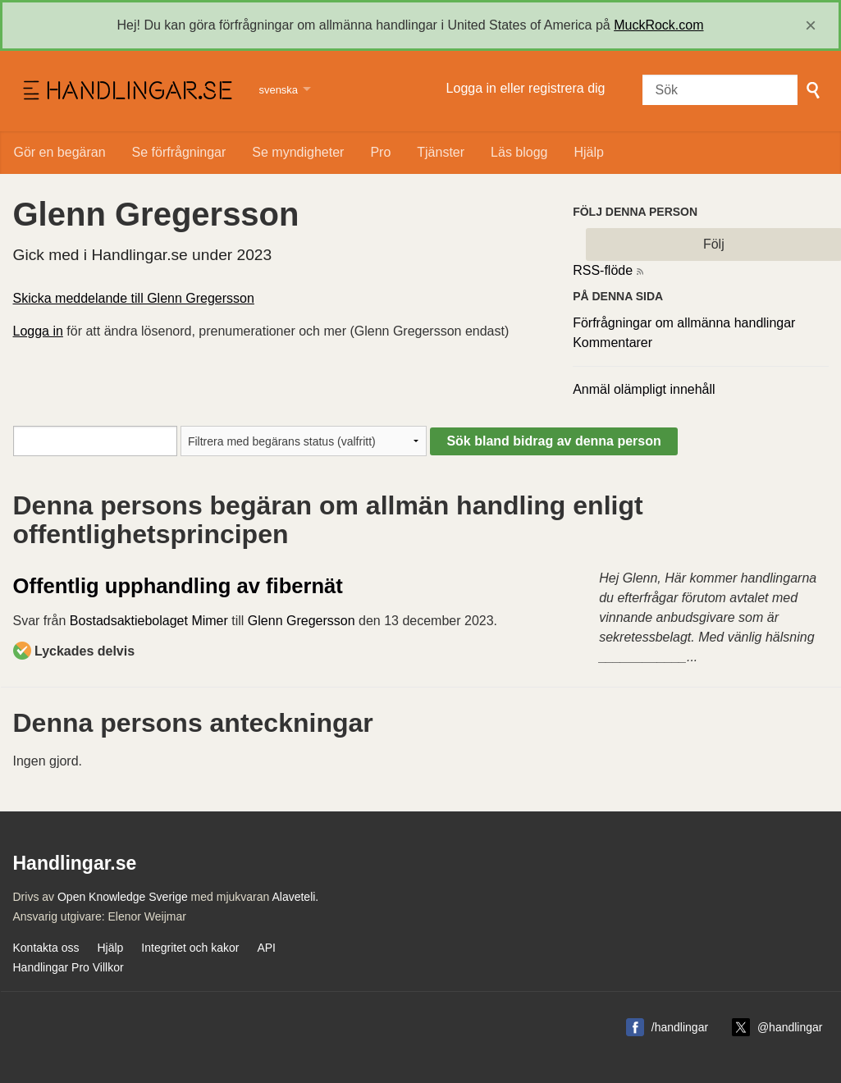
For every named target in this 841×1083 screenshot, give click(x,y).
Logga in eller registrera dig (526, 88)
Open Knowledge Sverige (122, 896)
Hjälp (588, 152)
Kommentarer (612, 343)
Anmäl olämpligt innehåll (644, 389)
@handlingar (790, 1027)
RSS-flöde (603, 270)
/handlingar (679, 1027)
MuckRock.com (658, 25)
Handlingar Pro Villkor (68, 967)
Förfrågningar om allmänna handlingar (684, 323)
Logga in (38, 331)
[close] (810, 25)
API (266, 947)
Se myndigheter (298, 152)
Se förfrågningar (179, 152)
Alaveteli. (295, 896)
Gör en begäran (60, 152)
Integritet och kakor (190, 947)
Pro (380, 152)
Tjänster (440, 152)
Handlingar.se (126, 91)
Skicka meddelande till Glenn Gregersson (133, 298)
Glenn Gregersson (301, 621)
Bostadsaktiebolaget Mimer (149, 621)
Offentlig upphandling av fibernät (178, 585)
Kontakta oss (46, 947)
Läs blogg (519, 152)
